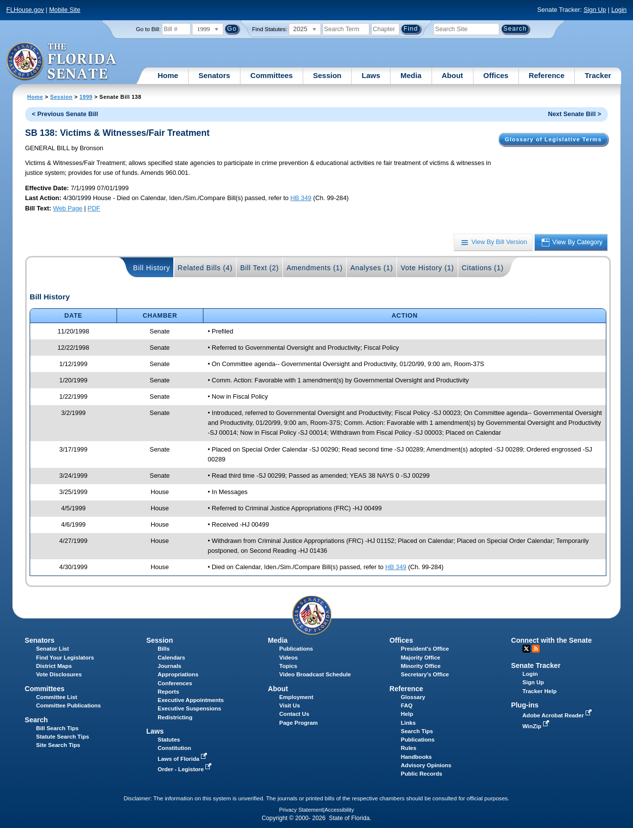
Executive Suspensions (189, 708)
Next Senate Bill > (574, 114)
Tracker (598, 75)
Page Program (298, 723)
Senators (214, 75)
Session (327, 75)
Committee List (56, 697)
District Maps (54, 666)
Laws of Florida (183, 759)
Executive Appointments (191, 700)
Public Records (421, 774)
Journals (169, 666)
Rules (408, 748)
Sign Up (595, 9)
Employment (296, 697)
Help (407, 714)
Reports (168, 692)
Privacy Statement (301, 810)
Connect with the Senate (551, 640)
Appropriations (178, 674)
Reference (547, 75)
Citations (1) (483, 268)
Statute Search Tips (62, 737)
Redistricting (175, 717)
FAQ (407, 705)
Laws (370, 75)
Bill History (151, 268)
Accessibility (339, 810)
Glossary (413, 697)
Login (619, 9)
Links (408, 723)
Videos (288, 658)
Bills (163, 649)
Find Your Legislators (65, 658)
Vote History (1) (427, 268)
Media (411, 75)
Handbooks (416, 757)
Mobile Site (64, 9)
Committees (271, 75)
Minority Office (421, 666)
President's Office (425, 649)
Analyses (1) (371, 268)
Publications (296, 649)
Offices (496, 75)
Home (168, 75)
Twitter (526, 649)
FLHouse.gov (25, 9)
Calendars (171, 658)
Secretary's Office (425, 674)
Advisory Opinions (426, 765)
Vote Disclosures (59, 674)
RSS (536, 649)
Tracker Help (539, 691)
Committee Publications (68, 705)
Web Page (67, 208)
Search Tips (417, 731)
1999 (85, 97)
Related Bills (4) (205, 268)
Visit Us (289, 705)
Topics (288, 666)
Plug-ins (525, 705)
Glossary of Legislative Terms (553, 139)
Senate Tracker (535, 665)
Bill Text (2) (259, 268)
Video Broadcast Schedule (315, 674)
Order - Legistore (185, 769)
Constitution (174, 748)
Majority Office (420, 658)
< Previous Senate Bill (65, 114)
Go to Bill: (148, 29)
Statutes (169, 740)
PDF (93, 208)
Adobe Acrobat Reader (557, 715)
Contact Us (294, 714)
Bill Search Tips (57, 728)
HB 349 (301, 198)
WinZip (536, 726)
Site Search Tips (58, 745)
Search (36, 720)
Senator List (52, 649)
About (452, 75)
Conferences (175, 683)
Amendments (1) (314, 268)
